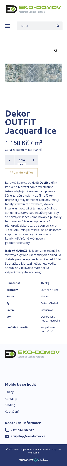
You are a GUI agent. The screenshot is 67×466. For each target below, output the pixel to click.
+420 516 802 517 (22, 430)
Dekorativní (47, 316)
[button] (7, 26)
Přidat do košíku (21, 173)
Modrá (45, 296)
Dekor (44, 303)
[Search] (58, 25)
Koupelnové (48, 327)
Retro (44, 320)
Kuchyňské (47, 331)
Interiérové (47, 310)
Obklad (53, 303)
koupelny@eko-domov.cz (28, 436)
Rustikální (54, 320)
